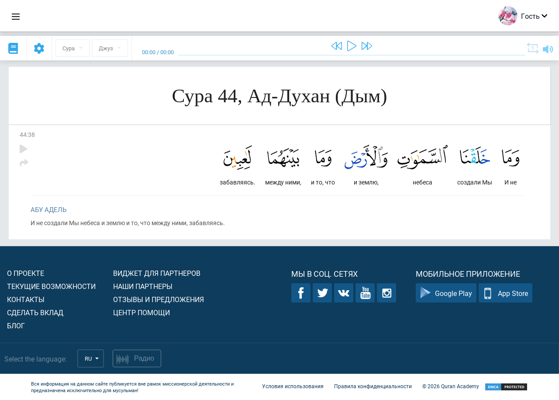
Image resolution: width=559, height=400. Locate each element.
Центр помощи (141, 312)
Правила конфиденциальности (373, 386)
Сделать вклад (35, 312)
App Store (505, 293)
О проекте (25, 273)
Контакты (26, 299)
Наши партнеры (143, 286)
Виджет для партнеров (156, 273)
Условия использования (293, 386)
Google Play (446, 293)
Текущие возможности (51, 286)
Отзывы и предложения (158, 299)
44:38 (27, 134)
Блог (16, 325)
